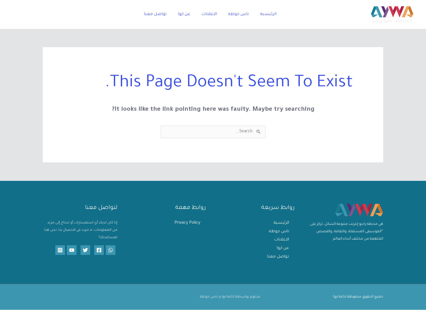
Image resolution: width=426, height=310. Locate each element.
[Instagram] (60, 250)
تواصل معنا (159, 14)
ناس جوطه (236, 14)
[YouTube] (72, 250)
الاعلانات (209, 14)
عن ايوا (186, 14)
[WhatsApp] (110, 250)
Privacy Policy (187, 223)
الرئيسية (264, 14)
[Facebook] (99, 250)
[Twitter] (85, 250)
